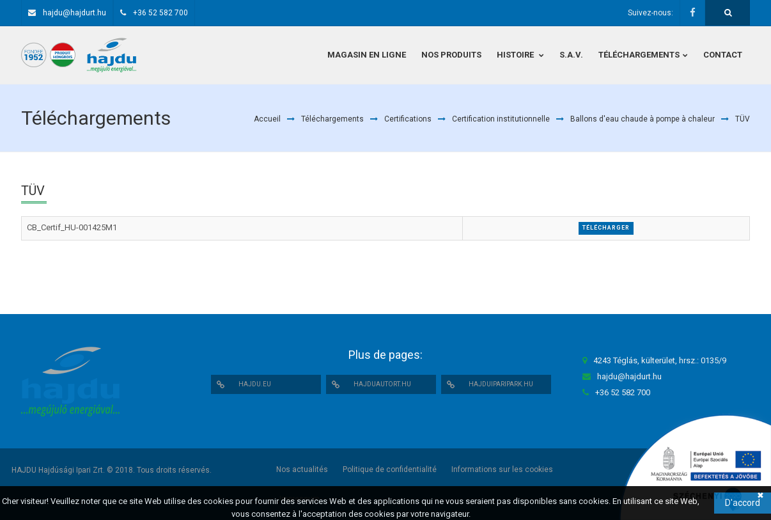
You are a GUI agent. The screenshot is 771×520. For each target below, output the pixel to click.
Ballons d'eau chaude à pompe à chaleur (642, 118)
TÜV (742, 118)
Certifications (408, 118)
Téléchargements (332, 118)
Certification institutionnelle (501, 118)
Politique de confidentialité (390, 469)
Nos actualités (302, 469)
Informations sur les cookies (502, 469)
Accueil (267, 118)
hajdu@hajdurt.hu (74, 12)
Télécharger (606, 228)
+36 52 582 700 (160, 12)
